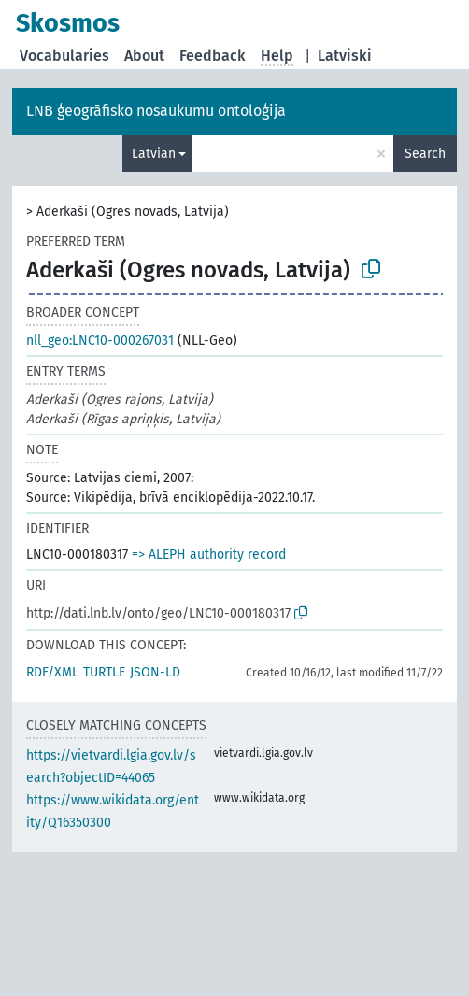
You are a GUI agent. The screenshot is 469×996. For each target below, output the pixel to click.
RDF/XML (52, 672)
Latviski (345, 55)
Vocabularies (64, 55)
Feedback (212, 55)
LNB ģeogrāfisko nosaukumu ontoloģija (156, 111)
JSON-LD (155, 672)
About (144, 55)
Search (425, 154)
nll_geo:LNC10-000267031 (100, 341)
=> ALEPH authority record (209, 554)
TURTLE (104, 672)
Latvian (154, 154)
